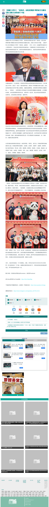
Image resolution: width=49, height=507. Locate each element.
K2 (25, 495)
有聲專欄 (17, 480)
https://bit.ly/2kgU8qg (26, 279)
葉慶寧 (43, 492)
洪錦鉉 (36, 494)
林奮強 (43, 495)
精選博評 (35, 340)
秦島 (15, 492)
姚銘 (33, 495)
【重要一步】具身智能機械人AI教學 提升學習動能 (18, 322)
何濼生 (41, 491)
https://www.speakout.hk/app (38, 285)
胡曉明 (17, 492)
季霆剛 (30, 492)
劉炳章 (31, 491)
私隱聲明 (45, 481)
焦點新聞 (3, 480)
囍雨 (45, 495)
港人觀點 (24, 480)
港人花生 (31, 480)
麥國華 (6, 492)
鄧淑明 (17, 494)
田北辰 (24, 492)
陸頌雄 (39, 494)
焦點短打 (20, 491)
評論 (44, 333)
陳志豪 (36, 495)
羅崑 (31, 495)
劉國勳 (30, 494)
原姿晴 (44, 491)
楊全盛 (21, 494)
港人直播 (17, 481)
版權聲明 (45, 483)
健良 (11, 495)
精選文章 (39, 495)
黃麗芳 (43, 494)
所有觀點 (24, 482)
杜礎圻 (9, 495)
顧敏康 (9, 491)
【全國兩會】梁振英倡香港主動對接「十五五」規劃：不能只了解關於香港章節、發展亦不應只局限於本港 (26, 326)
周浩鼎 (21, 492)
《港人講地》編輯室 (14, 491)
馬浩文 (38, 491)
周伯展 (36, 492)
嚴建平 (3, 495)
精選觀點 (13, 340)
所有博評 (38, 482)
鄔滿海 (27, 492)
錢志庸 (27, 494)
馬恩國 (6, 494)
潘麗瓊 (39, 492)
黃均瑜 (24, 494)
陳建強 (3, 494)
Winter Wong (22, 495)
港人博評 (38, 480)
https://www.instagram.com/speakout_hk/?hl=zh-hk (27, 291)
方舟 (11, 494)
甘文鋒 (6, 495)
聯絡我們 (45, 485)
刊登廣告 (45, 486)
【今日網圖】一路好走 (12, 319)
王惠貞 (33, 492)
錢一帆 (12, 492)
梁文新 (28, 495)
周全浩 (9, 494)
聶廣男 (14, 495)
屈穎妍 (3, 491)
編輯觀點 (24, 481)
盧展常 (17, 495)
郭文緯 (9, 492)
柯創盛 (33, 494)
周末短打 (28, 491)
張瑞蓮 (6, 491)
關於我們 (45, 480)
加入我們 (45, 484)
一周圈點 (24, 491)
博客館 (38, 481)
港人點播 (10, 480)
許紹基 (3, 492)
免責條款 (45, 482)
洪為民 (14, 494)
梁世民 (34, 491)
